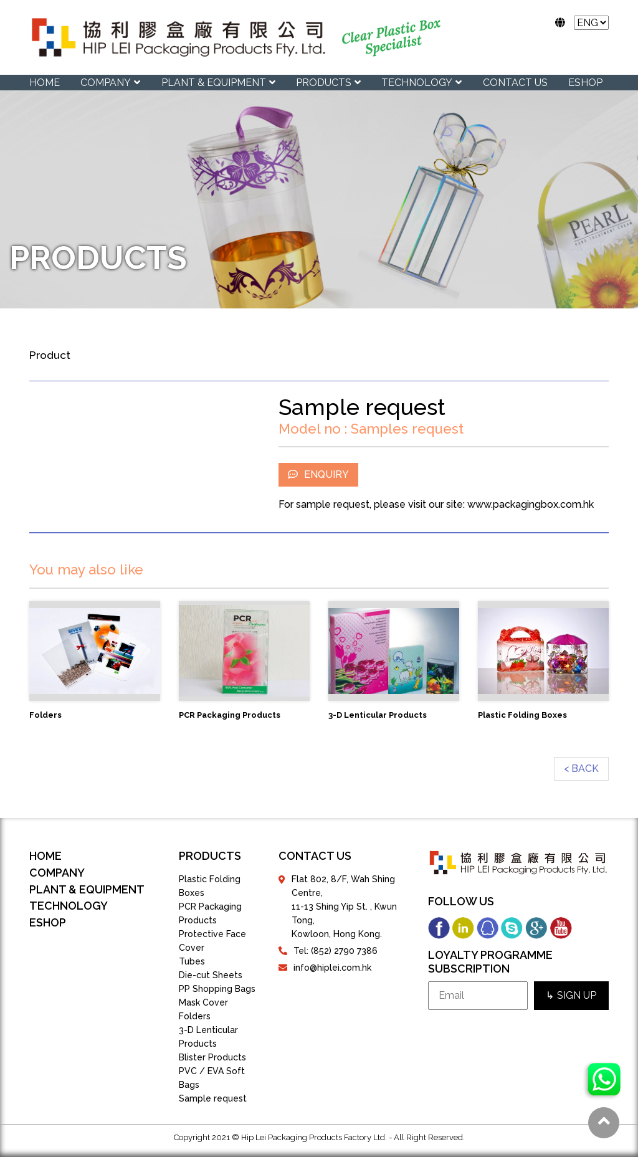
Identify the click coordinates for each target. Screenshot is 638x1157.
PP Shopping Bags (217, 989)
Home (44, 82)
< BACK (581, 768)
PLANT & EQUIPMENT (213, 82)
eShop (585, 82)
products (210, 855)
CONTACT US (515, 82)
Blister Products (212, 1057)
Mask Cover (203, 1002)
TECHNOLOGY (416, 82)
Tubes (192, 961)
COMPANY (105, 82)
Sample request (213, 1098)
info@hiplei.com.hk (332, 968)
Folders (195, 1016)
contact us (315, 855)
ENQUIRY (318, 474)
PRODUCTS (323, 82)
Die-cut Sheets (210, 975)
